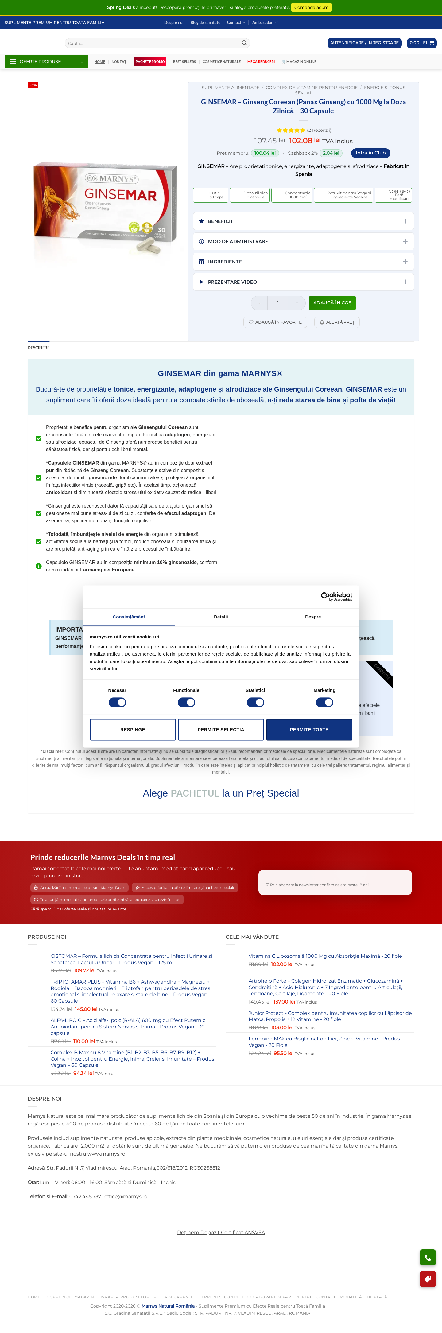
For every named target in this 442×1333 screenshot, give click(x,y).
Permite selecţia (221, 729)
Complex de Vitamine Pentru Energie (312, 87)
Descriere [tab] (38, 347)
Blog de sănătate (205, 22)
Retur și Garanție (174, 1308)
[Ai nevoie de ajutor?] (428, 1257)
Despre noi (174, 22)
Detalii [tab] (221, 616)
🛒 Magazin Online (298, 62)
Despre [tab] (313, 616)
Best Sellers (184, 62)
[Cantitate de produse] (277, 303)
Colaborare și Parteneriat (279, 1308)
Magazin (84, 1308)
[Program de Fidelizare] (428, 1279)
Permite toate (309, 729)
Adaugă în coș (332, 303)
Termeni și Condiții (221, 1308)
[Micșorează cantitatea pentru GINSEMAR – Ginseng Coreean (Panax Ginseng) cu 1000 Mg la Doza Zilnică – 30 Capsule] (259, 303)
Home (34, 1308)
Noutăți (119, 62)
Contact (236, 22)
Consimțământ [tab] (129, 616)
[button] (422, 43)
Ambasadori (265, 22)
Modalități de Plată (363, 1308)
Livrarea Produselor (123, 1308)
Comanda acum (311, 7)
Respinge (132, 729)
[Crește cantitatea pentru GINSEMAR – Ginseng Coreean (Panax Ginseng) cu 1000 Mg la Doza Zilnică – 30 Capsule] (297, 303)
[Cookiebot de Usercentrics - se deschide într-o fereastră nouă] (325, 596)
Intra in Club (371, 153)
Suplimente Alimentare (230, 87)
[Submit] (244, 43)
